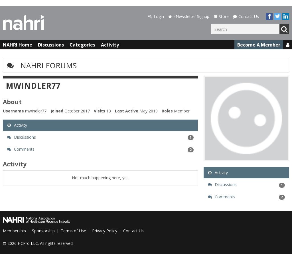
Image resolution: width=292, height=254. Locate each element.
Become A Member (258, 45)
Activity (110, 45)
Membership (14, 230)
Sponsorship (43, 230)
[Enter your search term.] (245, 29)
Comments (100, 149)
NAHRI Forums (48, 65)
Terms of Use (73, 230)
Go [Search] (284, 29)
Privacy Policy (104, 230)
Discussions (51, 45)
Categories (82, 45)
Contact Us (246, 16)
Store (221, 16)
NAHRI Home (17, 45)
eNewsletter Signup (188, 16)
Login (156, 16)
